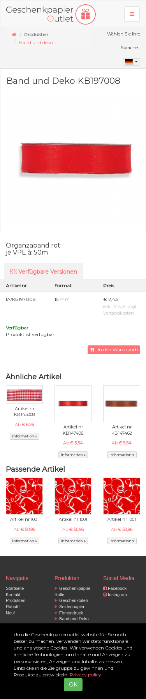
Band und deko (36, 42)
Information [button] (24, 436)
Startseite (15, 588)
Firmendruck (69, 613)
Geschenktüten (71, 600)
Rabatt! (12, 606)
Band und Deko (72, 618)
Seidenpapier (69, 606)
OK (73, 684)
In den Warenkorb (114, 349)
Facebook (115, 588)
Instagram (115, 594)
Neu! (10, 613)
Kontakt (13, 594)
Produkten (15, 600)
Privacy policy (85, 675)
